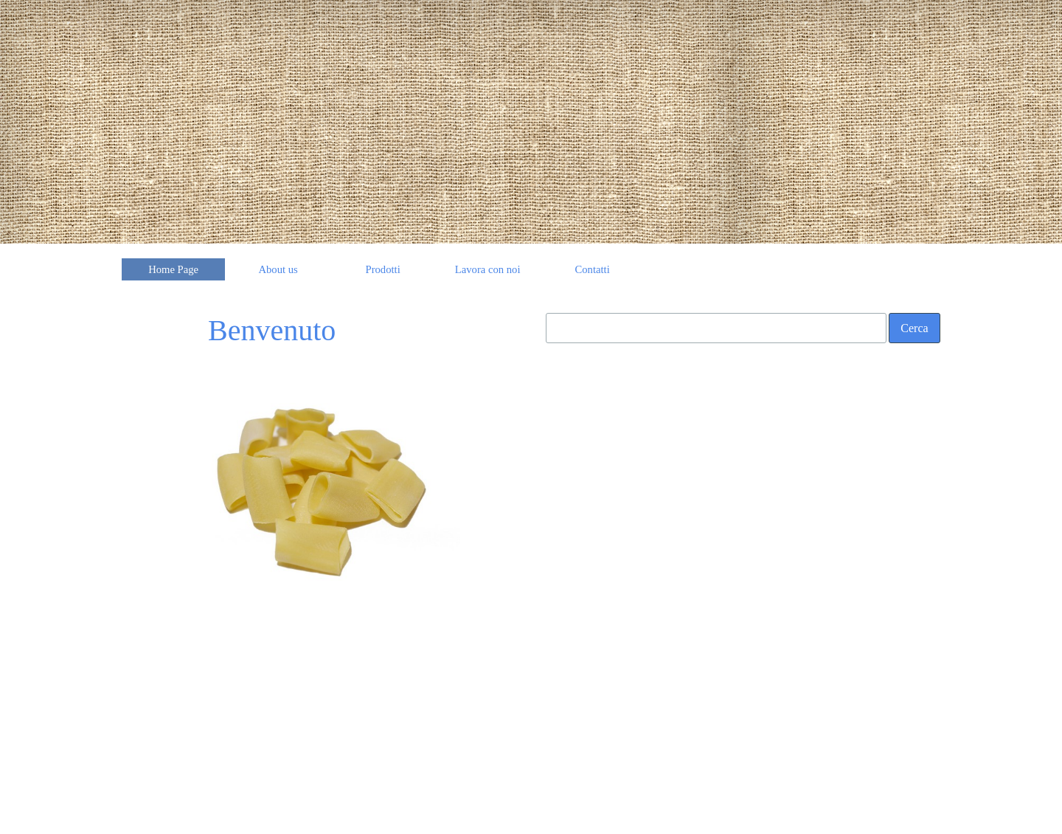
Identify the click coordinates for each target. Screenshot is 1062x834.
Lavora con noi (488, 269)
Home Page (173, 269)
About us (277, 269)
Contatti (592, 269)
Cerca (914, 328)
